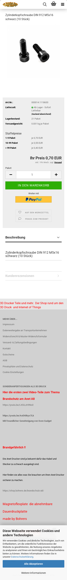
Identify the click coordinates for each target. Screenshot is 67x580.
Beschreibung (15, 237)
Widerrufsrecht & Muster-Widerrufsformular (25, 336)
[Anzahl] (33, 175)
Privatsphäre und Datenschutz (18, 366)
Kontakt (7, 348)
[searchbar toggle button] (44, 4)
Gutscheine (8, 354)
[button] (10, 175)
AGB (5, 360)
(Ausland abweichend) (41, 114)
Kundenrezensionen (19, 276)
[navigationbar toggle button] (62, 4)
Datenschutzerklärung (22, 556)
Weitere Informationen (33, 572)
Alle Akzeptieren (33, 563)
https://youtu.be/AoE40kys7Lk (18, 415)
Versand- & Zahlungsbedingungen (20, 342)
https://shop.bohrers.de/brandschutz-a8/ (23, 490)
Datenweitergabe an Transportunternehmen (25, 330)
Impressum (8, 324)
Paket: (8, 168)
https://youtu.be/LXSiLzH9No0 (18, 405)
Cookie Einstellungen (13, 372)
